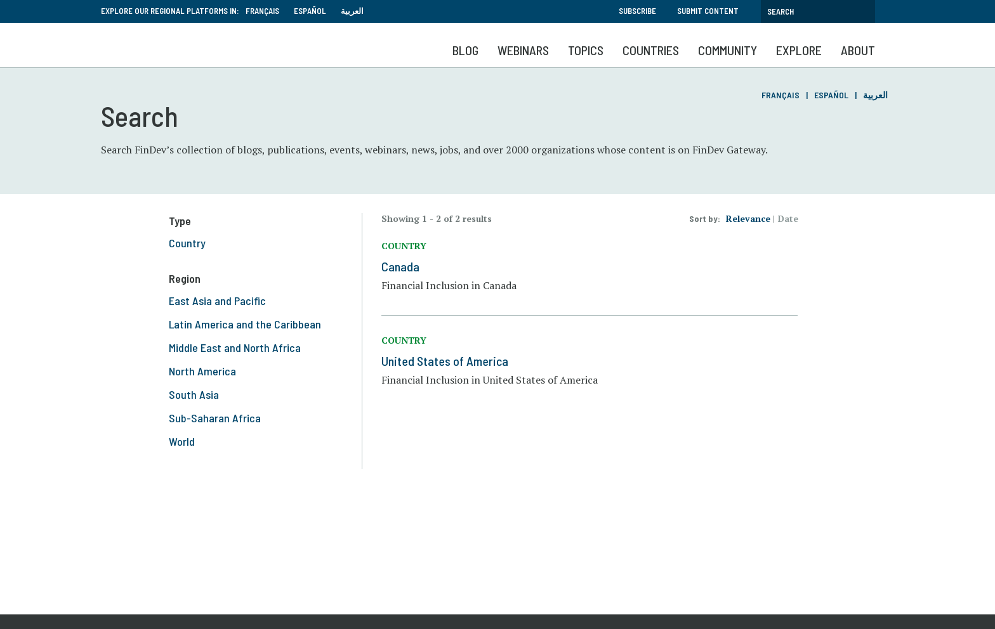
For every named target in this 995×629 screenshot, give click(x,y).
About (858, 50)
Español (310, 11)
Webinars (523, 50)
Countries (651, 50)
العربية (352, 11)
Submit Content (708, 11)
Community (727, 50)
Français (262, 11)
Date (788, 218)
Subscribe (637, 11)
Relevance (748, 218)
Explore (799, 50)
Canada (400, 266)
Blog (465, 50)
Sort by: (704, 218)
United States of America (444, 360)
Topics (585, 50)
